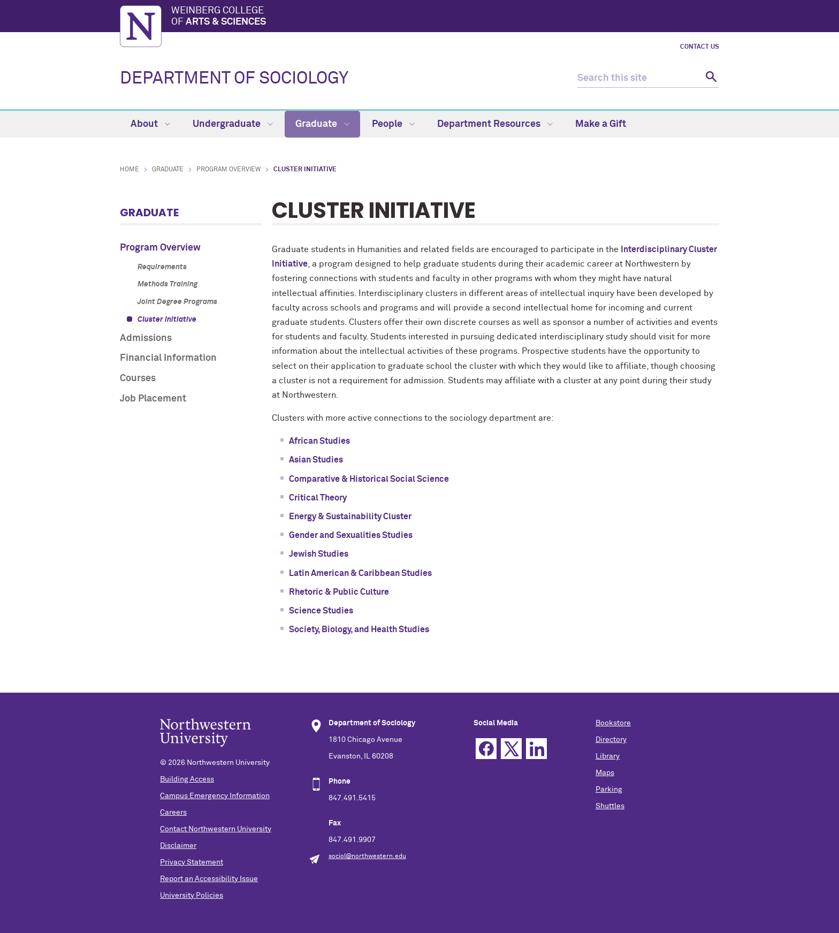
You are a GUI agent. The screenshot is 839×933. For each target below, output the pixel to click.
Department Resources (495, 124)
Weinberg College (445, 17)
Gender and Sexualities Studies (351, 535)
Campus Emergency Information (215, 796)
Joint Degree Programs (177, 302)
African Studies (319, 441)
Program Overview (228, 169)
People (393, 124)
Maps (605, 773)
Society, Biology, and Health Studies (359, 629)
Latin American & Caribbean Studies (360, 573)
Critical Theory (318, 498)
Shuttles (610, 806)
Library (608, 756)
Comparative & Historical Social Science (369, 479)
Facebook (486, 748)
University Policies (191, 895)
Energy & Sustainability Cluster (350, 516)
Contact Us (699, 47)
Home (129, 169)
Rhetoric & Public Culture (339, 592)
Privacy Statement (191, 862)
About (150, 124)
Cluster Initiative (167, 319)
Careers (173, 812)
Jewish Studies (318, 554)
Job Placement (153, 399)
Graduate (322, 124)
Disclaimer (178, 845)
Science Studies (321, 610)
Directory (611, 740)
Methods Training (167, 284)
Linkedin (536, 748)
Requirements (162, 267)
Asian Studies (316, 460)
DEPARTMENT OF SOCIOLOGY (234, 78)
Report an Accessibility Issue (209, 879)
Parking (609, 789)
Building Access (187, 779)
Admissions (146, 338)
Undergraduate (233, 124)
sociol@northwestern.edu (367, 856)
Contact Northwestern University (215, 829)
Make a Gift (600, 124)
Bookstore (613, 723)
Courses (138, 378)
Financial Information (168, 358)
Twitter (511, 748)
